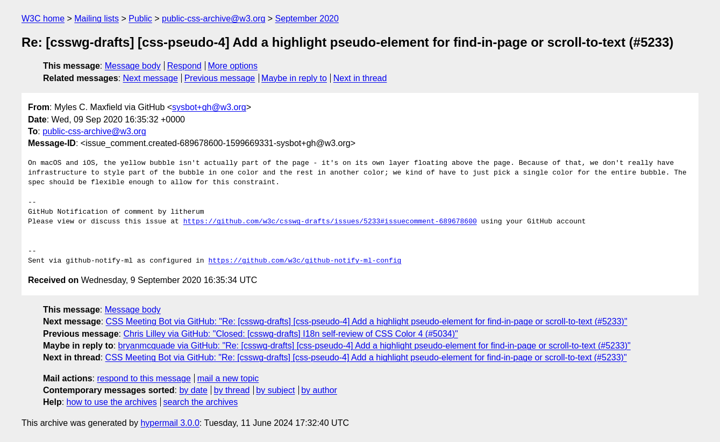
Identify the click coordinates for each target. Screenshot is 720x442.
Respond (184, 65)
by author (319, 390)
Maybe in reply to (294, 78)
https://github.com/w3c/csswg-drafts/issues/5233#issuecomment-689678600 (330, 222)
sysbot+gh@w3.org (209, 107)
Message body (133, 65)
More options (233, 65)
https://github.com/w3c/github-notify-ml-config (304, 261)
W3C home (43, 18)
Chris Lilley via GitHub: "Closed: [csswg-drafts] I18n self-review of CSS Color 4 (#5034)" (290, 333)
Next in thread (360, 78)
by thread (232, 390)
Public (140, 18)
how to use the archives (112, 402)
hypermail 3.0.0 (169, 422)
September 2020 (307, 18)
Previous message (219, 78)
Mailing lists (96, 18)
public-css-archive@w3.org (213, 18)
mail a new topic (228, 378)
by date (193, 390)
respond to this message (143, 378)
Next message (150, 78)
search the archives (200, 402)
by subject (275, 390)
